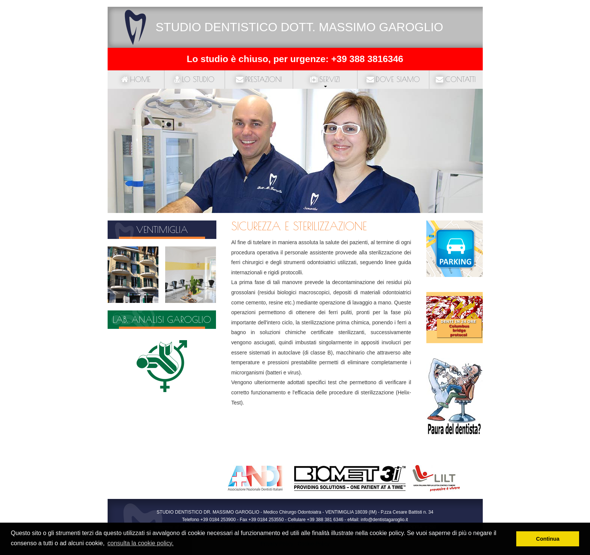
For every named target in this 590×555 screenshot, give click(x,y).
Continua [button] (548, 539)
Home (136, 79)
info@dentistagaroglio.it (384, 519)
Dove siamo (393, 79)
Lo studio (194, 79)
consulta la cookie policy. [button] (140, 543)
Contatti (456, 79)
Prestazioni (259, 79)
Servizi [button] (325, 79)
